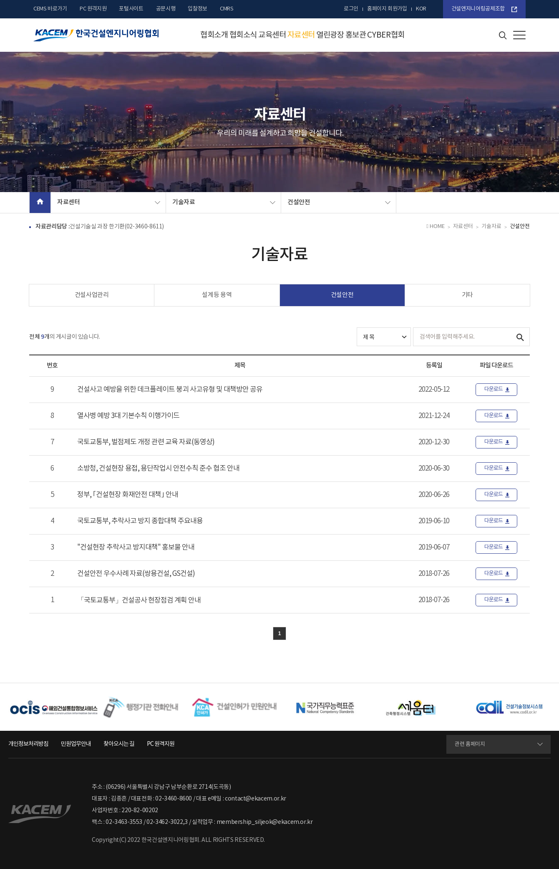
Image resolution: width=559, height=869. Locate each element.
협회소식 (243, 35)
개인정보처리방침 (28, 744)
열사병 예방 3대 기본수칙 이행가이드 (128, 416)
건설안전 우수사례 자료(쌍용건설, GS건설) (136, 574)
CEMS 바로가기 (50, 9)
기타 (467, 295)
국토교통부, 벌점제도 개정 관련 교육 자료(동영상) (145, 442)
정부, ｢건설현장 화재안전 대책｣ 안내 (127, 495)
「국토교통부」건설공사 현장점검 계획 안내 (139, 600)
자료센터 (301, 35)
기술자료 (183, 202)
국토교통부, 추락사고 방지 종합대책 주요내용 (140, 521)
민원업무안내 (76, 744)
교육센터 (272, 35)
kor (421, 9)
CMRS (227, 9)
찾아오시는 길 (118, 744)
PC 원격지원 (93, 9)
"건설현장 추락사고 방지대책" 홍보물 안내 (135, 547)
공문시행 (166, 9)
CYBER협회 (386, 35)
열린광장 (330, 35)
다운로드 (493, 389)
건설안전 (298, 202)
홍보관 (355, 35)
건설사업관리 (92, 295)
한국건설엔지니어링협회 (96, 35)
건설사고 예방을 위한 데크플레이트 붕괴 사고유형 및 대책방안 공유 (169, 389)
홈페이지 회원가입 (387, 9)
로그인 (351, 9)
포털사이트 (131, 9)
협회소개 (214, 35)
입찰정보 (197, 9)
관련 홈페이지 (470, 744)
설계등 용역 (217, 295)
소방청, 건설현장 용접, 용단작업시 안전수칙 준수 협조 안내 (158, 468)
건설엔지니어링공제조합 (478, 9)
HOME (435, 226)
